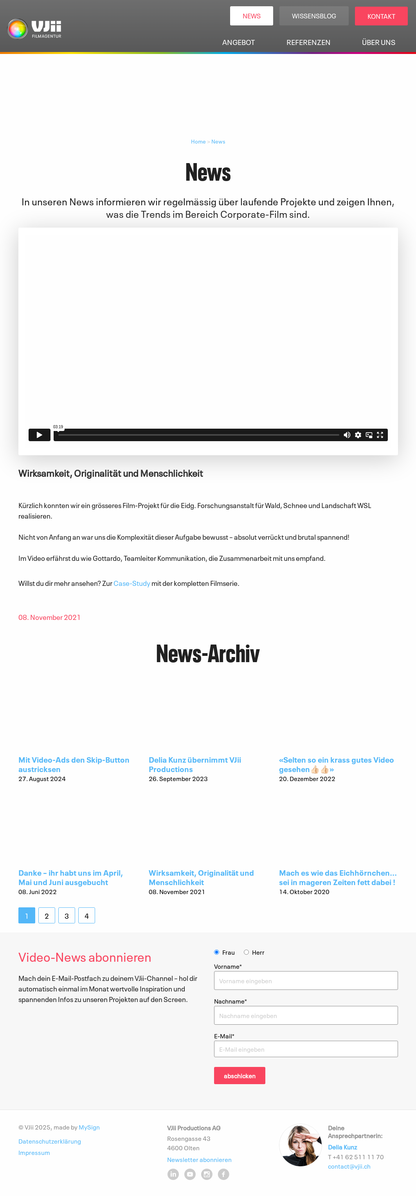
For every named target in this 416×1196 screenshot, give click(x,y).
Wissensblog (314, 15)
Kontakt (381, 15)
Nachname (230, 1001)
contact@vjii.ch (349, 1166)
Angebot (238, 41)
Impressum (34, 1152)
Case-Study (131, 582)
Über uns (378, 41)
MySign (89, 1126)
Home (198, 141)
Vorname (228, 966)
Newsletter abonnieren (199, 1158)
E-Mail (224, 1035)
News (252, 15)
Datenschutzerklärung (49, 1141)
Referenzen (308, 41)
